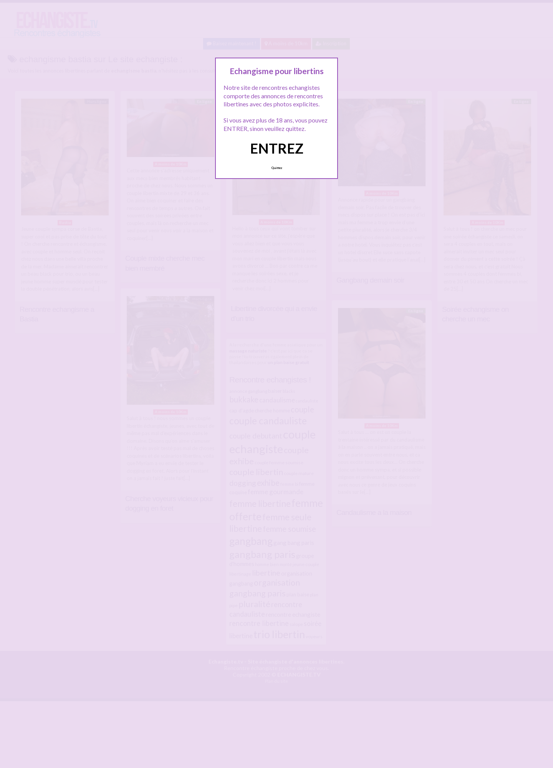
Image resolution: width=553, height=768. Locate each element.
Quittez (276, 168)
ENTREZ (276, 148)
